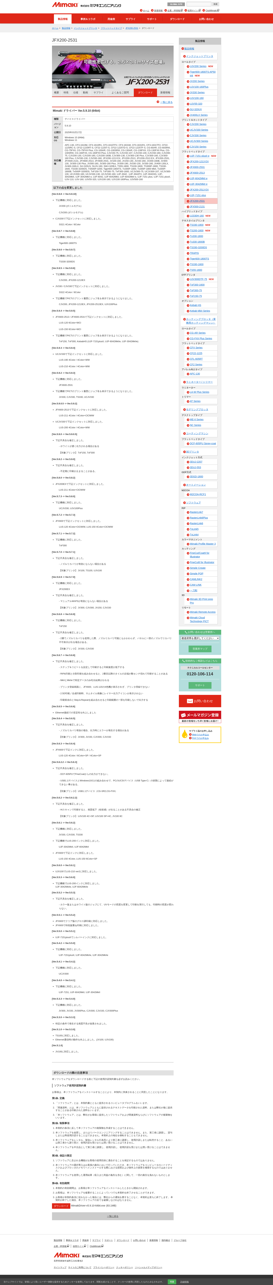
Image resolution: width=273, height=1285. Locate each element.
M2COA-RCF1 (198, 494)
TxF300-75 (196, 290)
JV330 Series (197, 92)
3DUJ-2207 (196, 461)
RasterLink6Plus (199, 517)
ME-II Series (197, 419)
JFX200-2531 (131, 28)
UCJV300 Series (199, 141)
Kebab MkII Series (200, 310)
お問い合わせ (206, 19)
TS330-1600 (197, 264)
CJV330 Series (198, 135)
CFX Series (196, 347)
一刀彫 (193, 590)
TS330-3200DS (198, 247)
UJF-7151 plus (198, 195)
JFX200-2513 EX (199, 189)
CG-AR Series (198, 332)
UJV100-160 (197, 98)
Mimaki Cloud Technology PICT (199, 619)
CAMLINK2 (196, 579)
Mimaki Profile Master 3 (203, 543)
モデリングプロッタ (197, 409)
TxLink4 (194, 534)
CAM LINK (196, 584)
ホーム (146, 10)
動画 (85, 92)
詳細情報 (184, 1282)
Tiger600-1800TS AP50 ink (203, 73)
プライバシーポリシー (103, 1267)
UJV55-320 (196, 103)
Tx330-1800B (197, 241)
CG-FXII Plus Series (201, 338)
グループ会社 (180, 1240)
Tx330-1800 (196, 236)
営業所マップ (200, 648)
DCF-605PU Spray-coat (203, 443)
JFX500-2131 (197, 206)
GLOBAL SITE (176, 4)
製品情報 (63, 19)
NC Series (195, 425)
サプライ (131, 19)
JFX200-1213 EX (199, 161)
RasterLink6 (196, 523)
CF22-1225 (196, 353)
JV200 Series (197, 81)
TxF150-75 (196, 296)
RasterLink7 (196, 512)
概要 (56, 92)
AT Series (195, 401)
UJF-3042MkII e (199, 184)
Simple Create (198, 568)
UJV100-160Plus (199, 86)
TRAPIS (194, 253)
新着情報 (158, 10)
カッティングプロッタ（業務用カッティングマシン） (201, 321)
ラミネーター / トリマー (199, 382)
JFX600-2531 (197, 167)
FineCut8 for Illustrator (202, 562)
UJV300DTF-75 (202, 279)
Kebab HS (195, 305)
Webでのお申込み (200, 734)
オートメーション (196, 484)
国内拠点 (166, 1240)
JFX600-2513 (197, 172)
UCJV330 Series (199, 129)
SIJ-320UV (196, 109)
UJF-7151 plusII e (203, 156)
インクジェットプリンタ (85, 28)
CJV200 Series (198, 124)
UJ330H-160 (200, 215)
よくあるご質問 (120, 92)
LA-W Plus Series (199, 392)
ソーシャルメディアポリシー (148, 1267)
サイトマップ (60, 1267)
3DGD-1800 (196, 476)
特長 (66, 92)
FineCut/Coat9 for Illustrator (200, 555)
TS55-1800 (196, 270)
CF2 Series (196, 364)
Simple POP (196, 573)
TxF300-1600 (197, 284)
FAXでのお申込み (200, 738)
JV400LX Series (199, 115)
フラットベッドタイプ (111, 28)
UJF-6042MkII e (199, 178)
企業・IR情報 (174, 10)
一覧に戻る (166, 102)
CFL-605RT (196, 358)
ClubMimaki (211, 10)
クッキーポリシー (124, 1267)
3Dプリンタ (192, 451)
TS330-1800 (200, 225)
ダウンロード (177, 19)
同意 (172, 1282)
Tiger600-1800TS (199, 258)
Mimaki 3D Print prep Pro (201, 601)
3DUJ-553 (195, 467)
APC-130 (195, 373)
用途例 (111, 19)
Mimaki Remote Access (203, 612)
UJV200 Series (201, 66)
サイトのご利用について (79, 1267)
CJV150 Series (198, 146)
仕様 (75, 92)
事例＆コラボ (88, 19)
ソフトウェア (193, 502)
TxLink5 (194, 529)
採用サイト (193, 10)
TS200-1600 (200, 230)
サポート (152, 19)
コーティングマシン (197, 433)
